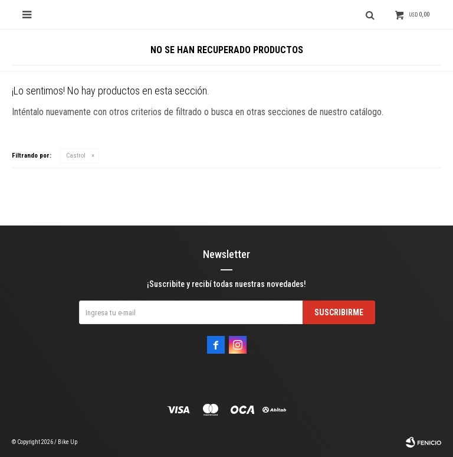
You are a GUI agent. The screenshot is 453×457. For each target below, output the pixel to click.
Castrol (76, 155)
